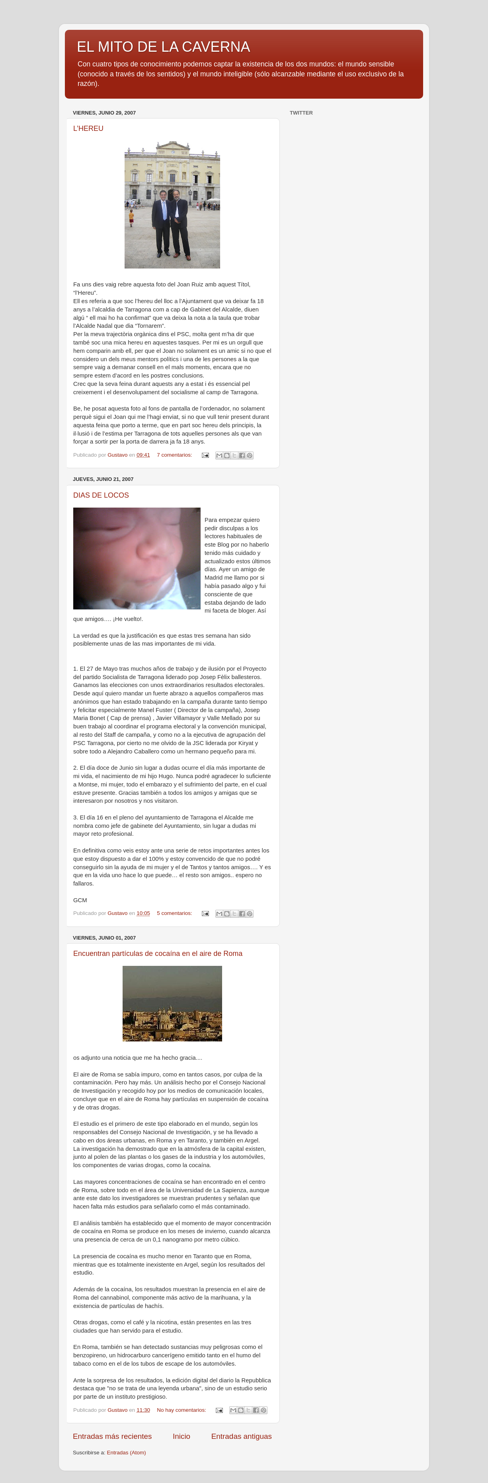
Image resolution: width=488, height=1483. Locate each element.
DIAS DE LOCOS (101, 495)
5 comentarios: (175, 913)
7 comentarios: (175, 455)
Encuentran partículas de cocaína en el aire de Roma (157, 954)
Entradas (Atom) (126, 1453)
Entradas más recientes (112, 1436)
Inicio (181, 1436)
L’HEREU (88, 128)
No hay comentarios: (182, 1410)
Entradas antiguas (241, 1436)
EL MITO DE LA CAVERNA (163, 47)
